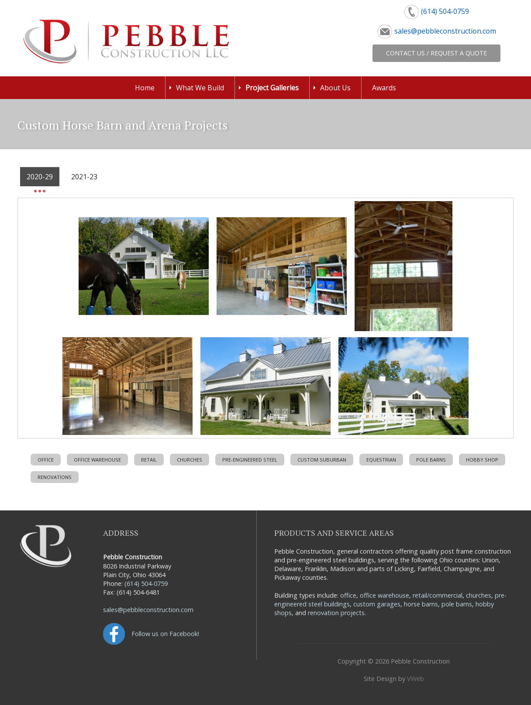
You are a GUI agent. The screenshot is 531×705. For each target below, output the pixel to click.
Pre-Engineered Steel (249, 459)
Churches (189, 459)
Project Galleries (272, 87)
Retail (149, 459)
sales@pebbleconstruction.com (445, 31)
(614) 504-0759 (445, 11)
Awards (384, 87)
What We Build (200, 87)
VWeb (415, 678)
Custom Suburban (321, 459)
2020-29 (40, 176)
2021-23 (84, 176)
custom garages (376, 604)
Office (46, 459)
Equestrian (381, 459)
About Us (335, 87)
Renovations (55, 477)
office (348, 595)
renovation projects (336, 613)
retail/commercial (437, 595)
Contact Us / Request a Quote (436, 53)
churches (478, 595)
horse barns (421, 604)
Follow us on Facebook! (165, 634)
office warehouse (384, 595)
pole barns (456, 604)
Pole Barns (431, 459)
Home (145, 87)
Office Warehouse (97, 459)
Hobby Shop (482, 459)
